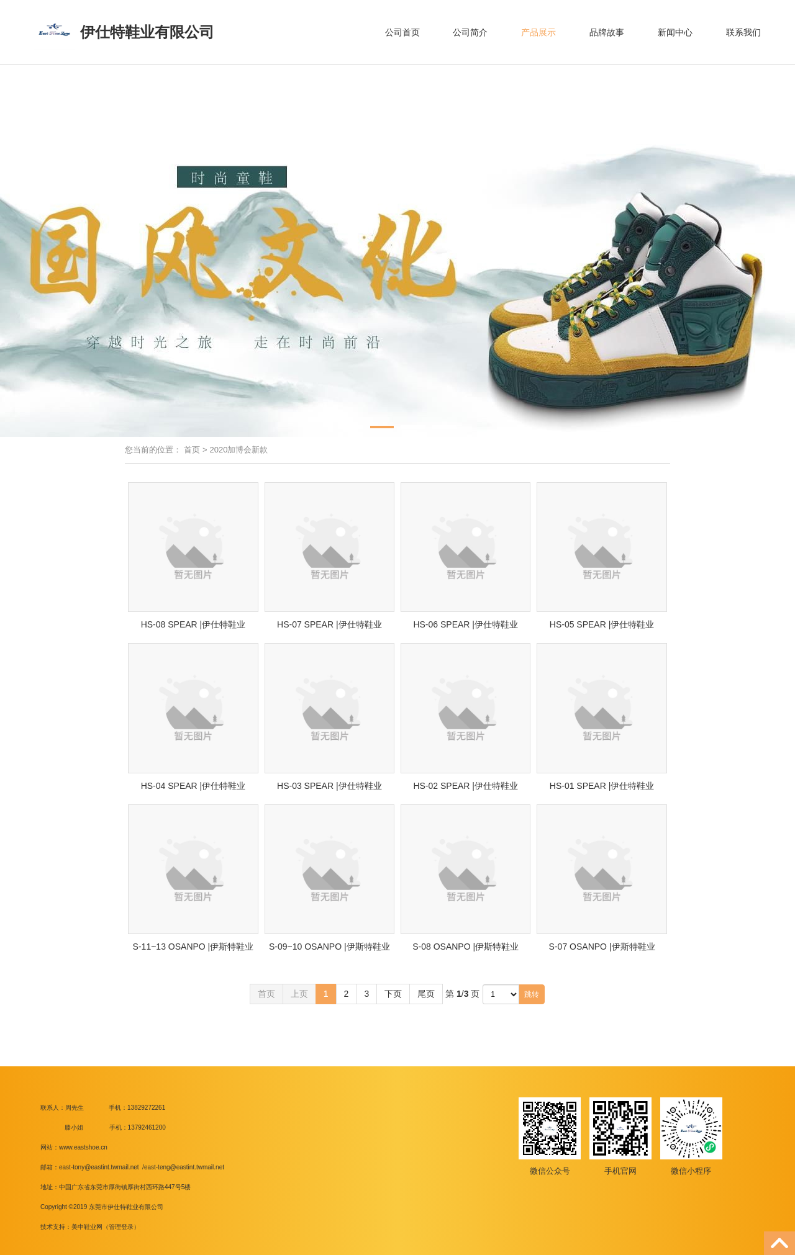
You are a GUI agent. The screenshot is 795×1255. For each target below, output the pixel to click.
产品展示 (538, 32)
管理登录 (121, 1226)
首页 (192, 449)
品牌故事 (606, 32)
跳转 (531, 994)
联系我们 (743, 32)
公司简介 (470, 32)
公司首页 (402, 32)
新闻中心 (675, 32)
